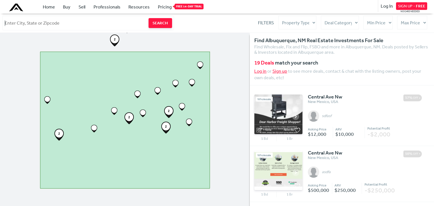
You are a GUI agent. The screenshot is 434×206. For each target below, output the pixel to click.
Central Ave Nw (325, 97)
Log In (387, 6)
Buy (66, 7)
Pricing (165, 6)
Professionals (107, 7)
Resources (139, 7)
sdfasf (327, 116)
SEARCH (160, 22)
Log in (260, 71)
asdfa (326, 172)
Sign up (279, 71)
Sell (82, 7)
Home (49, 7)
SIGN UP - (411, 5)
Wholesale (264, 99)
